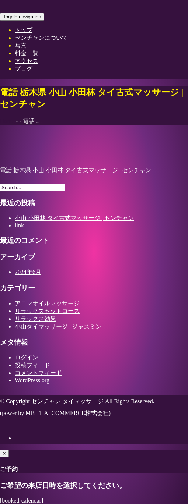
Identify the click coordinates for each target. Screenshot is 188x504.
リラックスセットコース (47, 311)
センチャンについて (41, 38)
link (19, 225)
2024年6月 (28, 272)
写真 (21, 45)
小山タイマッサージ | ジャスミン (58, 326)
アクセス (26, 61)
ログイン (26, 357)
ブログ (23, 68)
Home (7, 121)
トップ (23, 30)
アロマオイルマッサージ (47, 303)
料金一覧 (26, 53)
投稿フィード (32, 365)
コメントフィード (38, 373)
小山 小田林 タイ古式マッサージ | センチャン (74, 218)
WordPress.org (32, 380)
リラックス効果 (35, 319)
